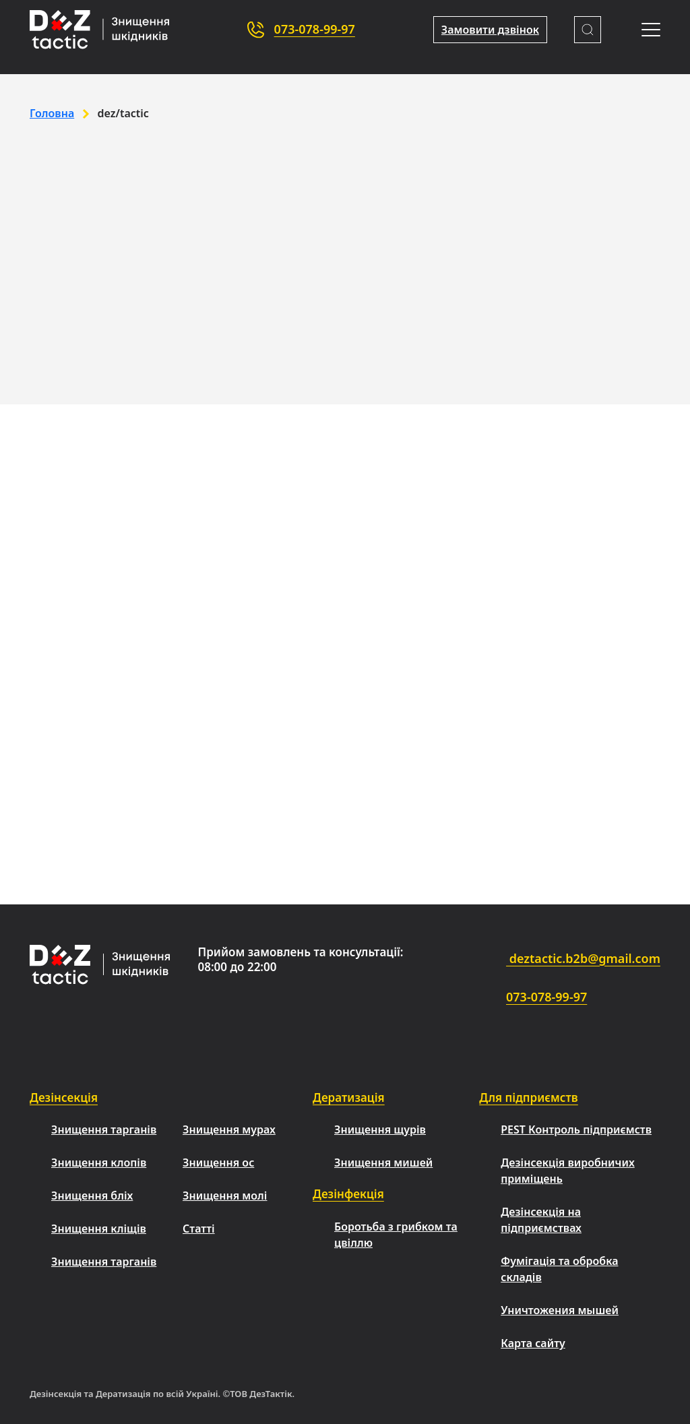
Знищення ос (218, 1162)
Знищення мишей (383, 1162)
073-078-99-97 (314, 29)
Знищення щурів (380, 1129)
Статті (199, 1228)
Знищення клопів (98, 1162)
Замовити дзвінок (490, 29)
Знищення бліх (92, 1195)
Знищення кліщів (98, 1228)
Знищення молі (225, 1195)
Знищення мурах (229, 1129)
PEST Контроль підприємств (576, 1129)
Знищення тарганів (103, 1129)
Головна (52, 113)
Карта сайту (533, 1343)
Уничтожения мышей (560, 1310)
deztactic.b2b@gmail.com (545, 960)
